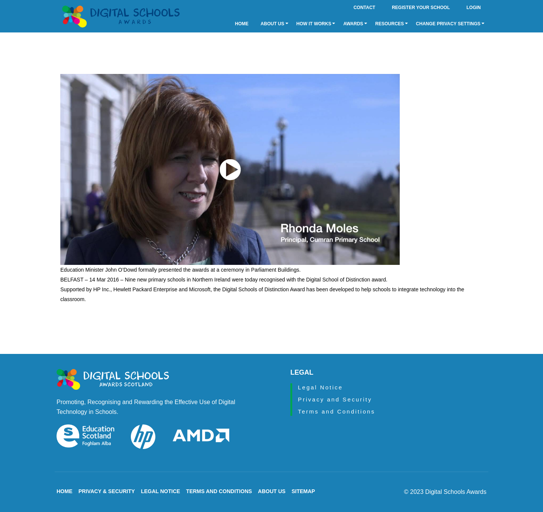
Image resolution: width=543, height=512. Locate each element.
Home (241, 23)
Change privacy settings (450, 23)
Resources (391, 23)
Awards (355, 23)
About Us (274, 23)
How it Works (316, 23)
